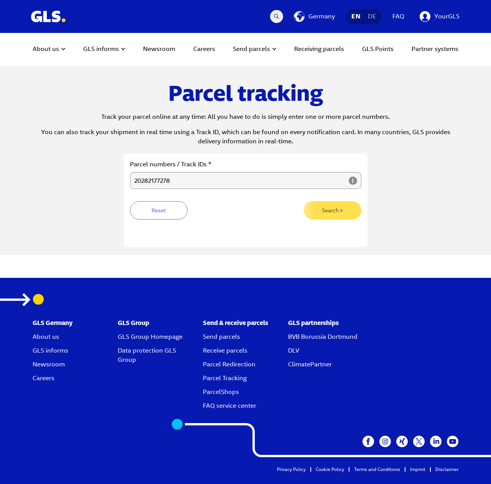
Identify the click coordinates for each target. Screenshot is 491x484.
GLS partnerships (313, 323)
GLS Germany (52, 323)
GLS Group (133, 323)
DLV (293, 350)
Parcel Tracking (225, 378)
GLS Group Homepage (150, 337)
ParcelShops (221, 392)
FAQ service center (229, 406)
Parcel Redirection (229, 364)
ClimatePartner (310, 364)
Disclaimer (446, 469)
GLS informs (50, 350)
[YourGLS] (439, 16)
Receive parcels (225, 350)
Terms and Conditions (377, 469)
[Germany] (314, 16)
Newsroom (49, 364)
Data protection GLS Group (147, 355)
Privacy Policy (291, 469)
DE (372, 16)
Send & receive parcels (235, 323)
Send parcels (221, 337)
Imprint (417, 469)
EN (355, 16)
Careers (43, 378)
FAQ (398, 16)
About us (46, 337)
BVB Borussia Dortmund (323, 337)
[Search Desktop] (276, 16)
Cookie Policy (330, 469)
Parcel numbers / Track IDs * (170, 164)
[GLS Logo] (48, 16)
